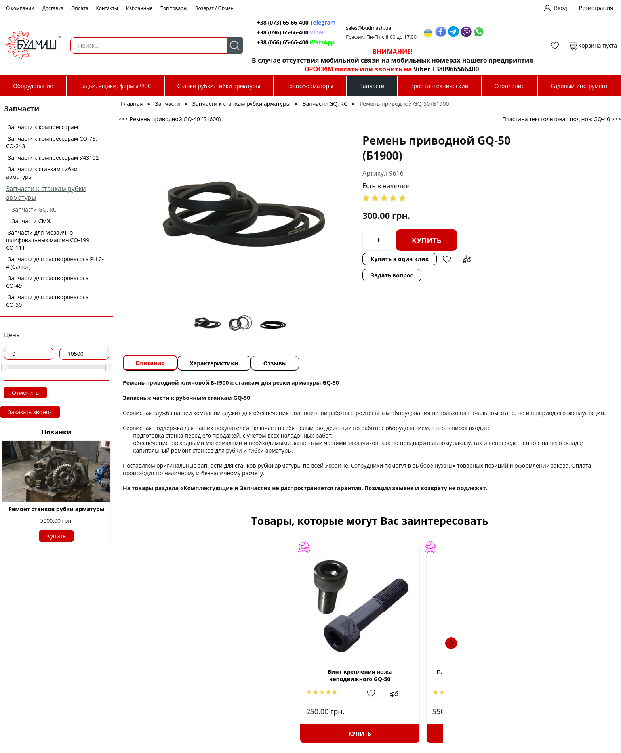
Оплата (79, 8)
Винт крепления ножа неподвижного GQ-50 (195, 675)
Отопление (510, 86)
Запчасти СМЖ (31, 221)
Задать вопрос (318, 244)
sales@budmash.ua (362, 28)
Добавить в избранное (470, 225)
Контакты (107, 8)
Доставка (52, 8)
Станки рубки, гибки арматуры (218, 86)
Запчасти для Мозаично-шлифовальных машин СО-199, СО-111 (48, 240)
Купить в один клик (423, 225)
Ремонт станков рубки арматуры (56, 509)
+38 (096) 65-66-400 (275, 32)
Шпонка (391, 675)
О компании (20, 8)
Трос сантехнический (440, 86)
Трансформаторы (309, 86)
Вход (560, 7)
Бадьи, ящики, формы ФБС (115, 86)
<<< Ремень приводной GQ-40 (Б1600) (170, 119)
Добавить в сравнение (490, 225)
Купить (56, 536)
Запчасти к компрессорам (43, 127)
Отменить (25, 392)
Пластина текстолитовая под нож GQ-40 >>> (561, 119)
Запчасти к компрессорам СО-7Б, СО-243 (51, 142)
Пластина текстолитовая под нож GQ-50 (311, 675)
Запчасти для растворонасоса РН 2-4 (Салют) (55, 262)
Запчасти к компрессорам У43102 (53, 157)
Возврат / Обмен (214, 8)
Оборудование (33, 86)
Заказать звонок (30, 412)
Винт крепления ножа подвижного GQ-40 (545, 675)
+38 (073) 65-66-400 (275, 22)
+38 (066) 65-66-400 (275, 42)
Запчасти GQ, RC (34, 209)
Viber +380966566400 (437, 69)
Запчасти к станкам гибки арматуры (42, 172)
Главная (132, 103)
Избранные (139, 8)
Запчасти (372, 86)
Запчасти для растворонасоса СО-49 (47, 281)
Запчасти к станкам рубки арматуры (241, 103)
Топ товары (173, 8)
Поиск (225, 45)
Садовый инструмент (579, 86)
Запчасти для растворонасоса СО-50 (47, 300)
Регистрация (596, 7)
